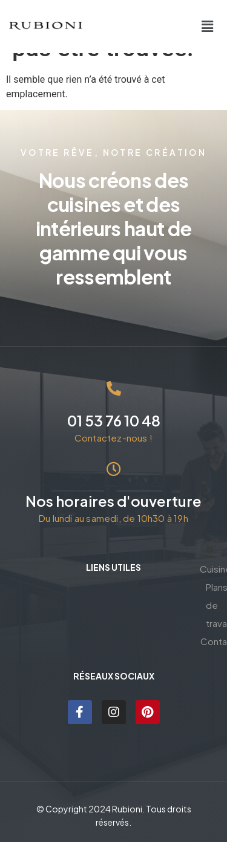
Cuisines (114, 600)
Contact (113, 636)
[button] (207, 26)
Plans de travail (113, 618)
